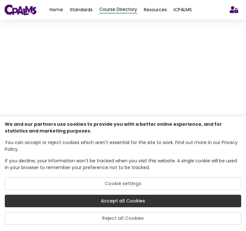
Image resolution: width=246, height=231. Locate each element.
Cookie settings (123, 183)
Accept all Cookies (123, 201)
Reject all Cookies (123, 218)
